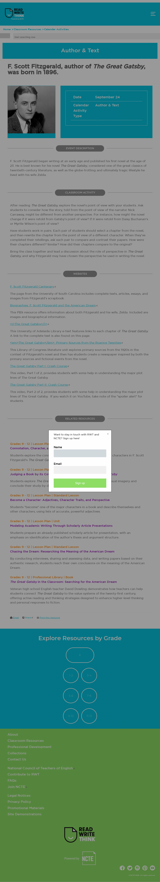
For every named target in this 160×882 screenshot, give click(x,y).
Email (58, 464)
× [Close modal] (108, 434)
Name (58, 447)
